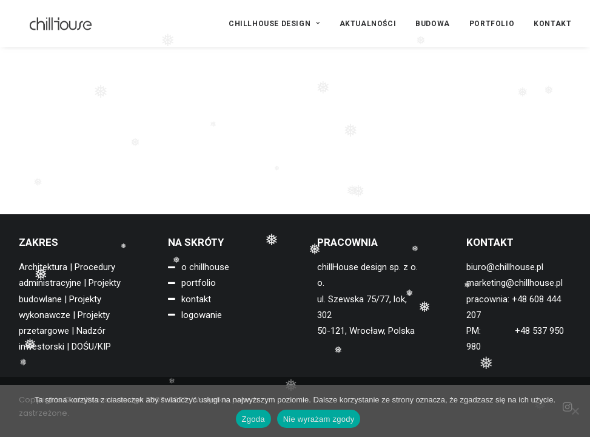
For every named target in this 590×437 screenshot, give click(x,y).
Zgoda (253, 419)
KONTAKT (552, 23)
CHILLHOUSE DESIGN (274, 23)
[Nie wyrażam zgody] (575, 411)
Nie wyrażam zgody (319, 419)
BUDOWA (432, 23)
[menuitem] (279, 23)
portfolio (198, 282)
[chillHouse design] (51, 23)
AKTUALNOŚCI (368, 23)
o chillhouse (205, 267)
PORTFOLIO (491, 23)
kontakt (196, 299)
